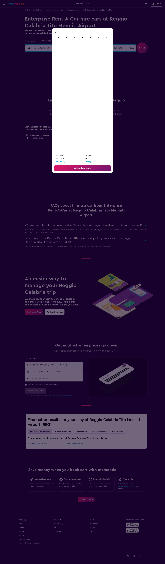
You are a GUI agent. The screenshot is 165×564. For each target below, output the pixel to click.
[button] (4, 3)
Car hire (27, 10)
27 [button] (61, 94)
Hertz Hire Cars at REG (76, 443)
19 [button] (55, 88)
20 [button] (61, 88)
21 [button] (67, 88)
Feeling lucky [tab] (118, 431)
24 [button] (44, 94)
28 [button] (67, 94)
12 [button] (55, 82)
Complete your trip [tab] (100, 431)
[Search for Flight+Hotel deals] (4, 26)
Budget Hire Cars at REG (38, 443)
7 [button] (66, 76)
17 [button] (44, 88)
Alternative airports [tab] (63, 431)
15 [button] (73, 82)
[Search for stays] (4, 16)
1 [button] (72, 70)
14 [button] (67, 82)
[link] (34, 312)
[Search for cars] (4, 21)
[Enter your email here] (57, 378)
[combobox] (32, 41)
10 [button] (44, 82)
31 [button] (44, 99)
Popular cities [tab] (81, 431)
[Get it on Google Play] (132, 524)
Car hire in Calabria (52, 10)
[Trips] (4, 33)
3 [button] (43, 76)
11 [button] (49, 82)
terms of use (56, 395)
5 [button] (55, 76)
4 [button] (49, 76)
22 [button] (73, 88)
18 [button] (50, 88)
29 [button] (73, 94)
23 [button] (78, 88)
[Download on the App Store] (132, 530)
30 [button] (78, 94)
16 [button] (78, 82)
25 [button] (49, 94)
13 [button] (61, 82)
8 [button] (72, 76)
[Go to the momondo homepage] (16, 3)
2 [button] (78, 70)
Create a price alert (126, 486)
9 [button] (78, 76)
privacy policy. (68, 395)
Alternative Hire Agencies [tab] (40, 431)
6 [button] (61, 76)
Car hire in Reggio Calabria (70, 10)
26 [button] (55, 94)
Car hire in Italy (38, 10)
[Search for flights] (4, 11)
